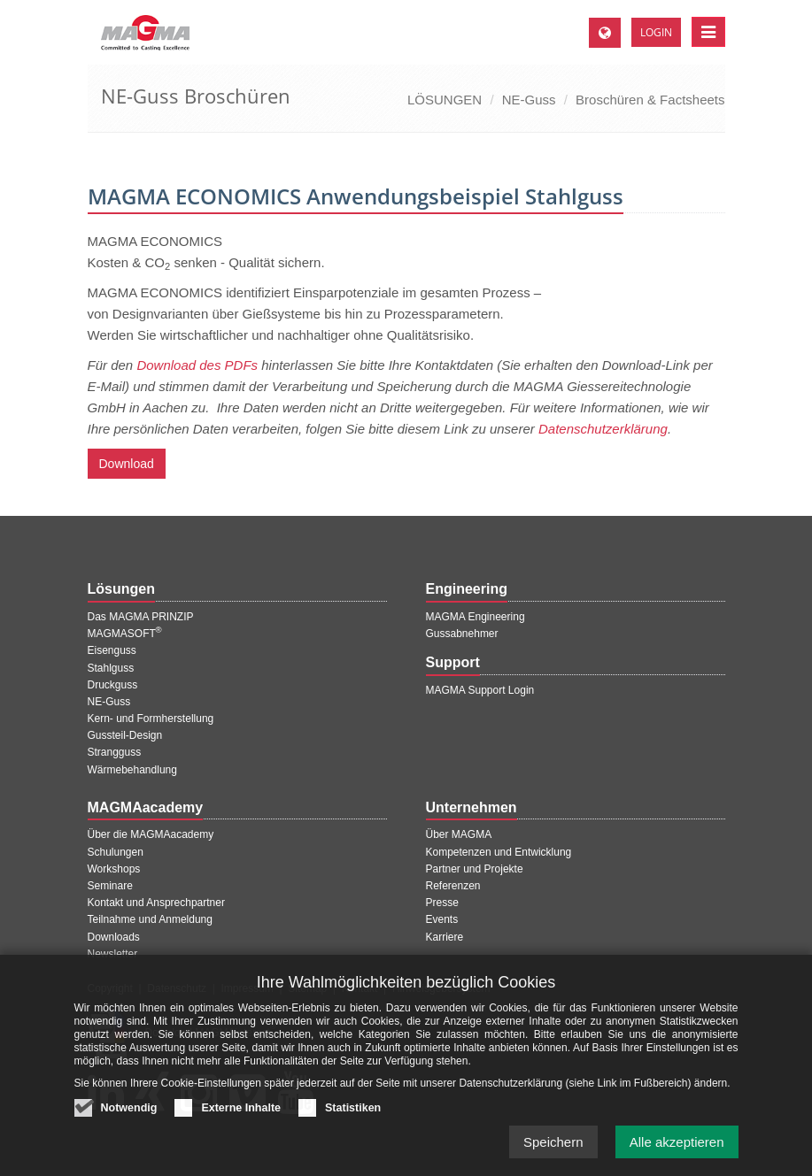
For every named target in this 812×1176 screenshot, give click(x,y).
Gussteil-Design (125, 735)
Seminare (110, 886)
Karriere (445, 937)
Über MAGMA (459, 834)
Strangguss (115, 752)
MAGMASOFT (125, 633)
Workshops (114, 869)
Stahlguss (111, 668)
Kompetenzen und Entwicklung (499, 852)
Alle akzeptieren (677, 1156)
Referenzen (453, 886)
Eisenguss (112, 650)
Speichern (553, 1156)
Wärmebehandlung (132, 770)
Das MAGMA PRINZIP (141, 617)
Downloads (114, 937)
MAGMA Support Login (480, 690)
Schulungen (115, 852)
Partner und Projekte (474, 869)
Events (442, 919)
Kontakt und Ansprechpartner (156, 902)
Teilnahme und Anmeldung (150, 919)
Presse (442, 902)
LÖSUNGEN (444, 99)
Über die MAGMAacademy (151, 834)
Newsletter (113, 954)
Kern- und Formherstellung (151, 718)
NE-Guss (529, 99)
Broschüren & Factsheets (650, 99)
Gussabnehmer (462, 633)
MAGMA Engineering (475, 617)
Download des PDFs (197, 365)
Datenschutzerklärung (603, 428)
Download (126, 464)
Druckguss (113, 685)
